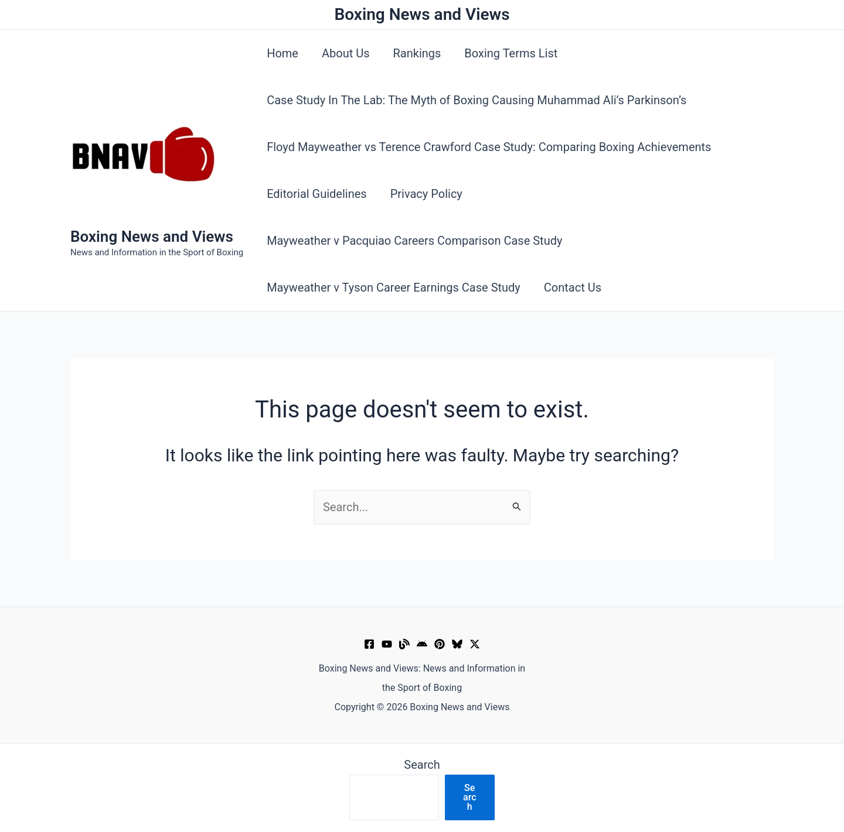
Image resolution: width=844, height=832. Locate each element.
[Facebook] (369, 644)
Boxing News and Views (151, 236)
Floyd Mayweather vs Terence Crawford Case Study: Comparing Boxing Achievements (489, 147)
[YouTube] (387, 644)
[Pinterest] (439, 644)
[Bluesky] (457, 644)
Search (422, 765)
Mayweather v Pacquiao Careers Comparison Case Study (414, 241)
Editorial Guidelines (317, 194)
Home (282, 53)
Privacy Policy (426, 194)
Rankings (417, 53)
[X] (474, 644)
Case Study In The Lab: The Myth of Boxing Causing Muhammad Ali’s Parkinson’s (476, 100)
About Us (346, 53)
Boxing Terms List (510, 53)
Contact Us (572, 287)
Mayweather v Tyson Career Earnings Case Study (393, 287)
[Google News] (422, 644)
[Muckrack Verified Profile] (404, 644)
